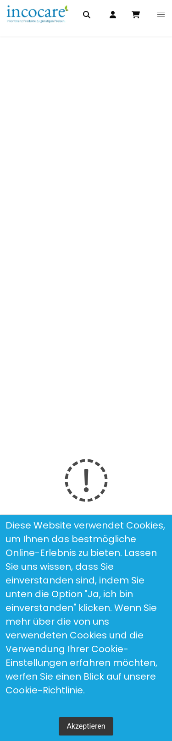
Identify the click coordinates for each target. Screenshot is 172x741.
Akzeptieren (86, 726)
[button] (161, 15)
